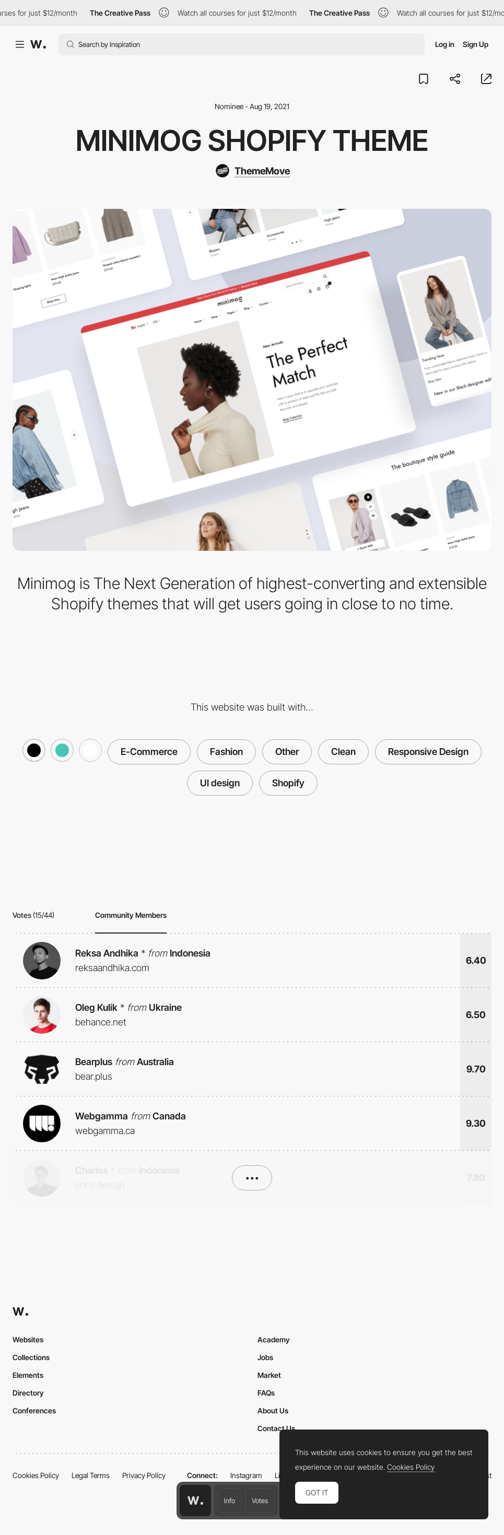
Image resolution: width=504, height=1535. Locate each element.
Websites (28, 1339)
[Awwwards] (38, 44)
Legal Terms (91, 1475)
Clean (343, 751)
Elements (28, 1375)
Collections (31, 1357)
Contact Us (276, 1428)
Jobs (265, 1357)
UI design (220, 782)
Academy (273, 1339)
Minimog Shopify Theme (252, 140)
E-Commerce (149, 751)
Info (229, 1500)
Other (287, 751)
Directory (28, 1392)
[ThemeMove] (252, 170)
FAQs (266, 1392)
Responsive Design (428, 751)
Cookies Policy (36, 1475)
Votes (260, 1500)
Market (269, 1375)
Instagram (246, 1475)
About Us (272, 1410)
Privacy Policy (144, 1475)
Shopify (288, 782)
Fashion (226, 751)
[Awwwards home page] (195, 1500)
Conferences (34, 1410)
